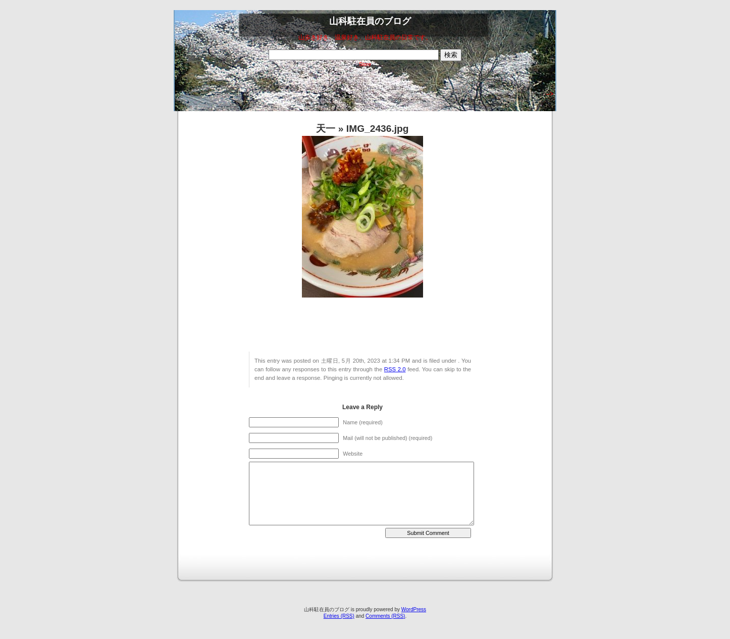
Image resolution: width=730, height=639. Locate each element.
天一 (325, 128)
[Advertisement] (360, 92)
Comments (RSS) (385, 616)
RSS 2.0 (395, 369)
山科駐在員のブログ (370, 21)
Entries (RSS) (339, 616)
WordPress (413, 609)
